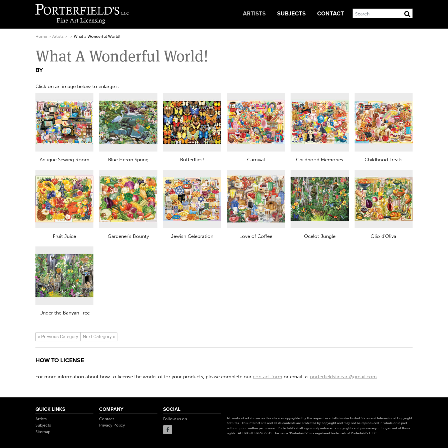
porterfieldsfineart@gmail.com (343, 376)
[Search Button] (407, 14)
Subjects (291, 13)
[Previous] (58, 336)
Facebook (167, 429)
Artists (254, 13)
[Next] (98, 336)
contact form (267, 376)
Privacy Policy (112, 425)
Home (41, 36)
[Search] (383, 13)
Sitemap (42, 431)
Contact (330, 13)
